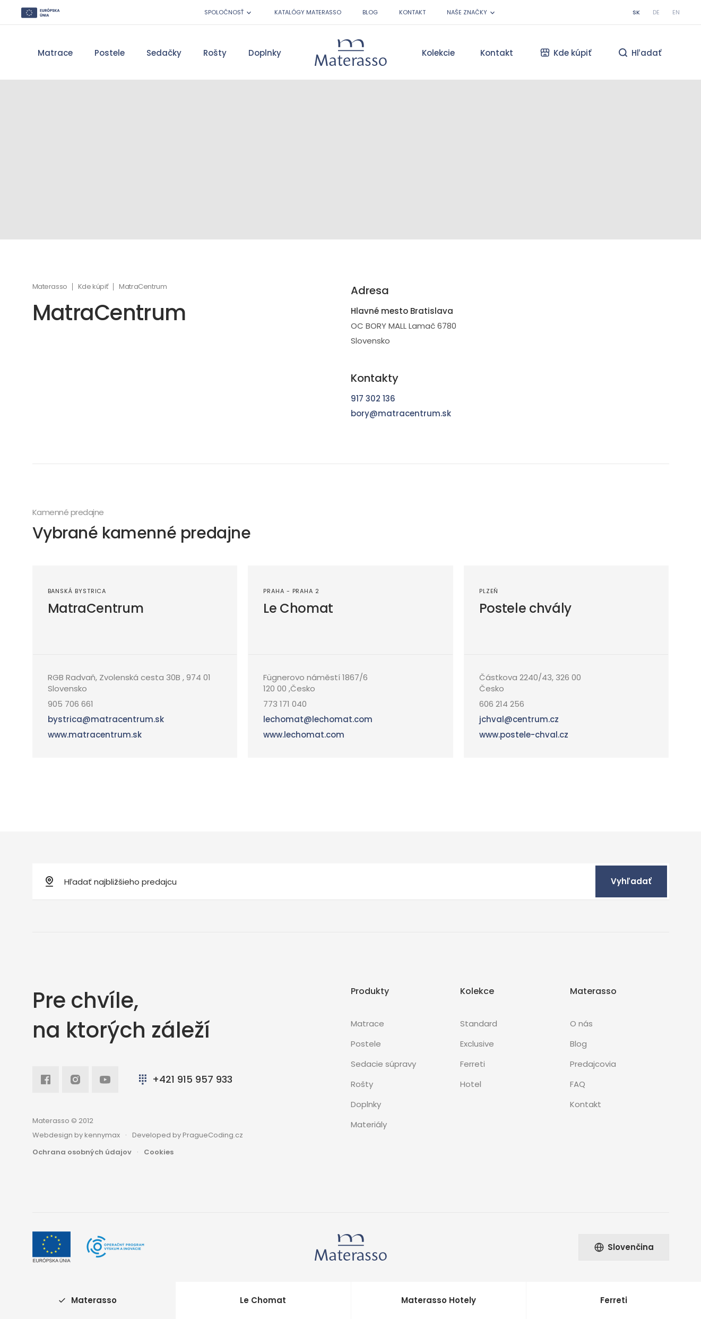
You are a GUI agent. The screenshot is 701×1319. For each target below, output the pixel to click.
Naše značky (472, 12)
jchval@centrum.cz (519, 719)
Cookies (159, 1152)
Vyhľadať (631, 881)
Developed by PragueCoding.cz (187, 1135)
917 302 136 (373, 398)
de (656, 12)
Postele (109, 52)
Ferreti (472, 1063)
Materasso (49, 287)
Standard (478, 1023)
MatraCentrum (96, 608)
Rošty (215, 52)
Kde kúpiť (93, 287)
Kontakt (412, 12)
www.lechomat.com (303, 734)
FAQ (577, 1084)
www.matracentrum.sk (95, 734)
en (676, 12)
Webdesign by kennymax (76, 1135)
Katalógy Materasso (307, 12)
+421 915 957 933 (184, 1079)
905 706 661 (70, 703)
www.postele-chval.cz (523, 734)
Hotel (470, 1084)
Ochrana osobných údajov (82, 1152)
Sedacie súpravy (383, 1063)
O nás (581, 1023)
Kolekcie (438, 52)
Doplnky (264, 52)
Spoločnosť (228, 12)
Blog (370, 12)
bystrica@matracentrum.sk (106, 719)
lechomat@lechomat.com (318, 719)
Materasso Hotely (438, 1300)
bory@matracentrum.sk (401, 413)
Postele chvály (525, 608)
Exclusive (477, 1043)
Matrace (55, 52)
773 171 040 (285, 703)
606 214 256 (501, 703)
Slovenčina (624, 1247)
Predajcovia (593, 1063)
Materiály (369, 1124)
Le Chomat (298, 608)
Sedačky (163, 52)
